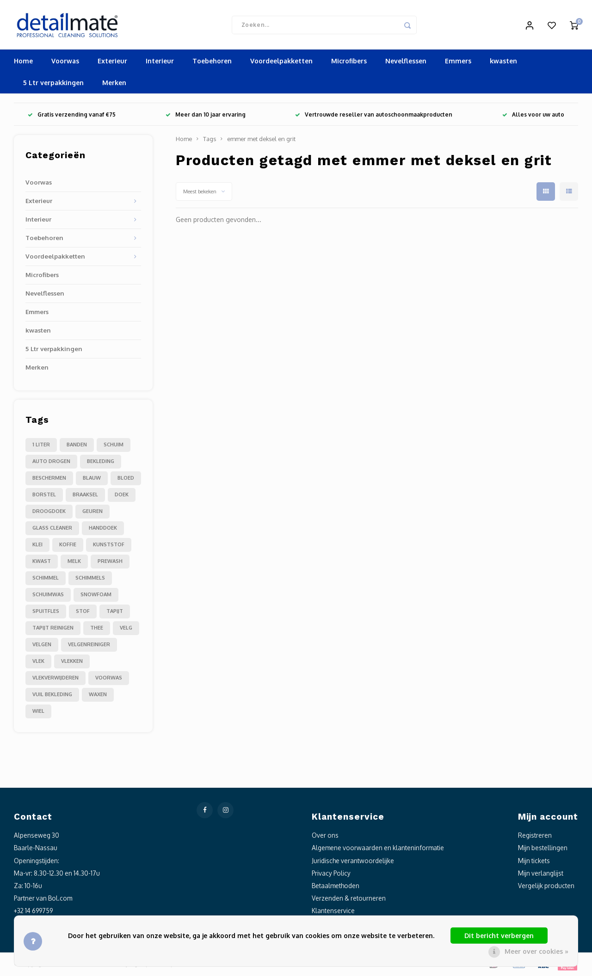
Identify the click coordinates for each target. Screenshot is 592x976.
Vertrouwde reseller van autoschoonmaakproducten (373, 115)
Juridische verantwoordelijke (353, 861)
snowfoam (95, 596)
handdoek (103, 529)
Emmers (458, 62)
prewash (110, 562)
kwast (41, 562)
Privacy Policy (331, 874)
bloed (125, 479)
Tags (209, 140)
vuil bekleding (52, 695)
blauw (92, 479)
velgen (41, 645)
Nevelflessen (405, 62)
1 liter (41, 446)
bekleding (100, 462)
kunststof (108, 546)
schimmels (90, 579)
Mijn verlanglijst (540, 874)
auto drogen (51, 462)
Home (23, 62)
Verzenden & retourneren (349, 899)
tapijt (114, 612)
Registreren (535, 836)
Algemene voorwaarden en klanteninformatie (378, 849)
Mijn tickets (534, 861)
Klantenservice (333, 912)
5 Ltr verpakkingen (53, 84)
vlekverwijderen (55, 679)
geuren (92, 512)
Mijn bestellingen (542, 849)
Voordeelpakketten (281, 62)
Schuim (113, 446)
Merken (114, 84)
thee (96, 629)
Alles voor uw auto (533, 115)
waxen (98, 695)
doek (122, 496)
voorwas (108, 679)
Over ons (325, 836)
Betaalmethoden (335, 886)
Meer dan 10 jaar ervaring (206, 115)
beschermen (49, 479)
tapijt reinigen (53, 629)
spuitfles (45, 612)
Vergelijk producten (546, 886)
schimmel (45, 579)
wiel (38, 712)
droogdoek (49, 512)
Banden (77, 446)
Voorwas (65, 62)
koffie (67, 546)
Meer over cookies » (536, 951)
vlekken (72, 662)
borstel (44, 496)
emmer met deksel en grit (261, 140)
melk (74, 562)
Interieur (160, 62)
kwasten (503, 62)
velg (126, 629)
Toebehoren (212, 62)
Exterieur (112, 62)
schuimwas (48, 596)
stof (83, 612)
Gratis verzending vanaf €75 (72, 115)
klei (37, 546)
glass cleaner (52, 529)
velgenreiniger (89, 645)
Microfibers (349, 62)
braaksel (85, 496)
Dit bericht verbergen (499, 935)
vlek (38, 662)
